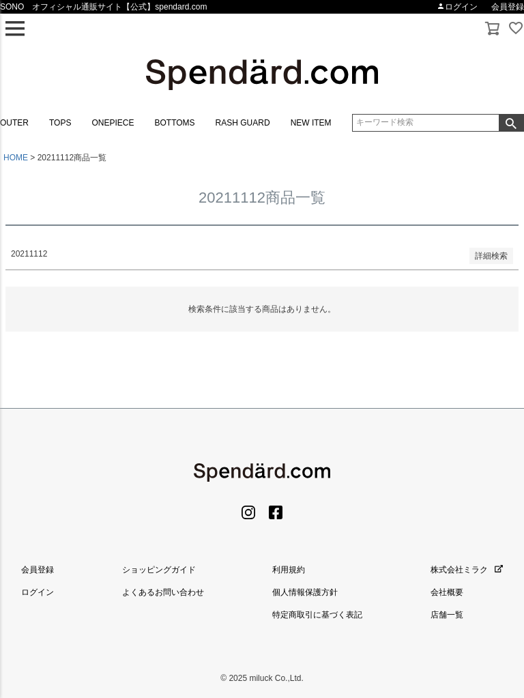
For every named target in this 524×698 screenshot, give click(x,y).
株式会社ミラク (467, 570)
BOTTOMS (174, 123)
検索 (511, 123)
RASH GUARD (243, 123)
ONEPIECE (112, 123)
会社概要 (447, 592)
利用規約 (288, 570)
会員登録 (507, 7)
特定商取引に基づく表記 (317, 615)
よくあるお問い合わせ (163, 592)
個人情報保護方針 (305, 592)
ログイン (457, 7)
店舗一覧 (447, 615)
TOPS (60, 123)
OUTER (14, 123)
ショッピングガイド (159, 570)
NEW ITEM (311, 123)
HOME (15, 157)
